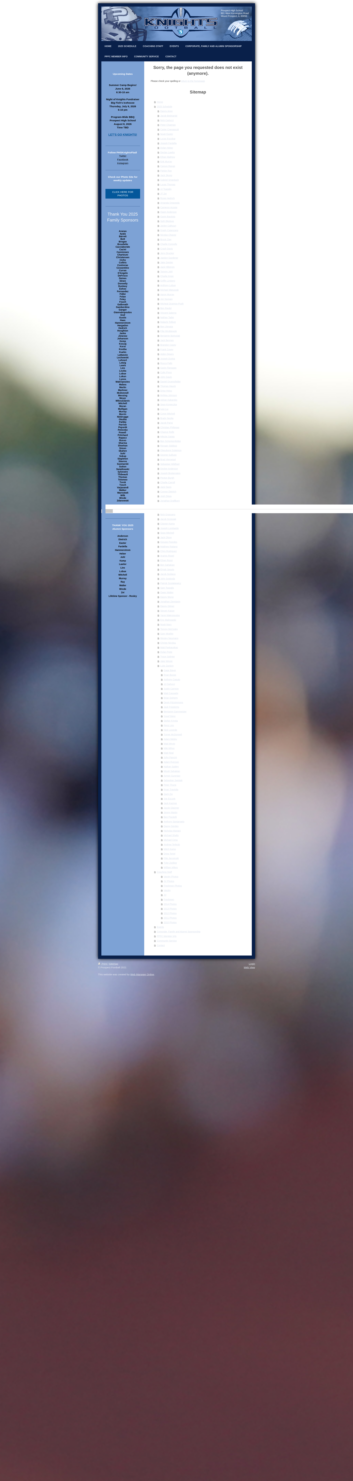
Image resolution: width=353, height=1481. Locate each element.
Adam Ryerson (171, 762)
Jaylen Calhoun (168, 225)
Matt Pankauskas (169, 647)
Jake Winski (166, 661)
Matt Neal (169, 753)
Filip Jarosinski (171, 858)
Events (160, 927)
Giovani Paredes (168, 542)
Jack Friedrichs (171, 707)
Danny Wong (167, 597)
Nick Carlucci (167, 120)
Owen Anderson (168, 212)
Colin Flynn (166, 372)
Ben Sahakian (167, 565)
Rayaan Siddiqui (168, 445)
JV (165, 895)
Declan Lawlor (167, 152)
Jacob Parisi (166, 423)
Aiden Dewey (167, 354)
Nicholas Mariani (172, 830)
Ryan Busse (170, 675)
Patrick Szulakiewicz (170, 583)
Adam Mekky (170, 739)
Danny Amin (166, 111)
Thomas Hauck (168, 386)
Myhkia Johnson (168, 395)
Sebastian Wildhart (170, 464)
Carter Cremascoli (169, 129)
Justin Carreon (171, 688)
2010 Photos (170, 922)
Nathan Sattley (171, 766)
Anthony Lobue (168, 285)
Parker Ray (166, 170)
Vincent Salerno (168, 313)
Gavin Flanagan (168, 368)
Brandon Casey (168, 345)
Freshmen (169, 899)
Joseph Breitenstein (170, 473)
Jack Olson (166, 537)
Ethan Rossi (166, 560)
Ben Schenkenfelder (170, 441)
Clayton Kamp (167, 523)
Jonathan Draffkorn (170, 500)
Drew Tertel (169, 853)
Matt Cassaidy (171, 693)
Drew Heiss (166, 390)
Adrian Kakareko (168, 400)
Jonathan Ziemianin (170, 601)
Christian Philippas (169, 427)
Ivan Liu (164, 409)
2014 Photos (170, 904)
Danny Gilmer (167, 606)
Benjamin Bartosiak (170, 335)
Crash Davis (166, 248)
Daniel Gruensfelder (170, 381)
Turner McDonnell (173, 734)
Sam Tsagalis (167, 588)
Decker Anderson (169, 468)
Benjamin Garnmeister (175, 711)
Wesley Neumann (169, 638)
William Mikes (171, 867)
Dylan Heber (166, 148)
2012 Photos (170, 913)
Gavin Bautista (167, 216)
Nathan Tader (167, 317)
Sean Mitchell (167, 533)
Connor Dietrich (168, 491)
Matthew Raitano (169, 546)
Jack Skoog (166, 175)
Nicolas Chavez (168, 235)
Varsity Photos (171, 876)
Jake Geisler (166, 262)
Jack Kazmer (170, 803)
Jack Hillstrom (167, 267)
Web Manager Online (142, 974)
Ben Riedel (166, 308)
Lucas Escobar (168, 138)
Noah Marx (166, 624)
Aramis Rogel (167, 555)
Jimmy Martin (170, 812)
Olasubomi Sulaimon (170, 450)
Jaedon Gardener (169, 258)
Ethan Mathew (167, 157)
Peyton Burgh (167, 478)
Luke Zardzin (167, 665)
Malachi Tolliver (168, 322)
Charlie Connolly (168, 244)
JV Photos (169, 881)
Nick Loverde (170, 730)
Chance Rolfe (167, 432)
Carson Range (167, 166)
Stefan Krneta (171, 720)
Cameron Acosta (168, 207)
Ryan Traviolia (171, 789)
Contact (161, 945)
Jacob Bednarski (168, 115)
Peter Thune (170, 785)
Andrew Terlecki (172, 844)
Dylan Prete (166, 652)
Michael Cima (171, 840)
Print (103, 963)
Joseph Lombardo (169, 528)
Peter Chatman (168, 125)
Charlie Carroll (167, 482)
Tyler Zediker (170, 863)
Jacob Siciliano (168, 574)
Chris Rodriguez (168, 551)
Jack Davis (166, 487)
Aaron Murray (167, 294)
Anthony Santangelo (174, 821)
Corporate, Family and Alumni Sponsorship (178, 931)
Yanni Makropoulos (170, 615)
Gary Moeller (166, 633)
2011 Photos (170, 918)
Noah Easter (166, 134)
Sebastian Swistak (173, 780)
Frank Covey (166, 349)
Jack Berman (167, 340)
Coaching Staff (164, 872)
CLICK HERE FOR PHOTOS (122, 194)
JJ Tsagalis (166, 189)
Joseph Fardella (168, 143)
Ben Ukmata (166, 326)
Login (252, 963)
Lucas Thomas (167, 184)
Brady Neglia (166, 418)
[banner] (122, 507)
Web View (249, 967)
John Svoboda (167, 578)
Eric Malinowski (168, 620)
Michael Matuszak (169, 290)
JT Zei (163, 193)
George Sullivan (168, 455)
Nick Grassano (167, 514)
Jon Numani (166, 299)
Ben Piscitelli (170, 817)
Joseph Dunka (167, 358)
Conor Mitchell (167, 413)
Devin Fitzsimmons (173, 702)
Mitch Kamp (170, 849)
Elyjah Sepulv (167, 569)
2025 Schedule (164, 106)
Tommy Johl (166, 271)
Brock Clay (166, 239)
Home (160, 102)
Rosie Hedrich (167, 198)
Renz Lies (169, 725)
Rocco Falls (166, 363)
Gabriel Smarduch (169, 180)
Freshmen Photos (173, 885)
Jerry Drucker (167, 253)
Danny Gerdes (171, 826)
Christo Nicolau (168, 643)
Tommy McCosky (169, 629)
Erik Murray (166, 161)
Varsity (167, 890)
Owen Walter (166, 592)
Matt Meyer (169, 743)
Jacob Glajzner (171, 808)
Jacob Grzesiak (168, 519)
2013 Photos (170, 908)
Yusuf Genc (170, 716)
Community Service (167, 940)
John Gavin (166, 377)
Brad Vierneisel (168, 459)
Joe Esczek (170, 798)
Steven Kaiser (167, 610)
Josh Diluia (166, 496)
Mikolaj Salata (167, 436)
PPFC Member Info (167, 936)
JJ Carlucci (169, 684)
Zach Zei (168, 794)
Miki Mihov (169, 748)
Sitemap (113, 963)
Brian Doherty (171, 698)
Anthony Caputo (172, 679)
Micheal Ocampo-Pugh (172, 303)
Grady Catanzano (169, 230)
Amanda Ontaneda (170, 203)
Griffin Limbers (167, 280)
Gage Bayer (170, 670)
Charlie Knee (167, 276)
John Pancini (170, 757)
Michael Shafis (171, 835)
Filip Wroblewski (168, 331)
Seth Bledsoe (167, 221)
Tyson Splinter (167, 656)
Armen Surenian (172, 775)
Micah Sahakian (172, 771)
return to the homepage (193, 81)
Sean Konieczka (168, 404)
